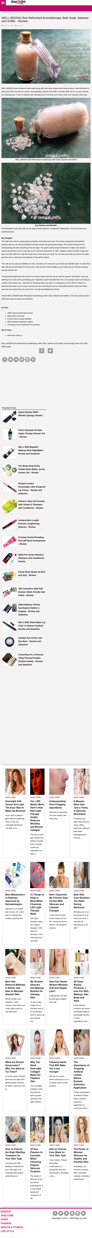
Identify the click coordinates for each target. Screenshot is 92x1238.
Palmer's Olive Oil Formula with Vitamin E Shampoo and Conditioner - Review (31, 504)
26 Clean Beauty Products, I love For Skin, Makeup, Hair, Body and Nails (81, 991)
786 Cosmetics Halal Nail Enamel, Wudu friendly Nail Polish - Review (31, 591)
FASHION (6, 1223)
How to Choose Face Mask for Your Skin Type (57, 1152)
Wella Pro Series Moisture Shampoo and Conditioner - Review (31, 558)
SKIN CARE (10, 797)
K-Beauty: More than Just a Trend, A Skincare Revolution (81, 807)
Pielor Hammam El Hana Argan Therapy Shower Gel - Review (31, 433)
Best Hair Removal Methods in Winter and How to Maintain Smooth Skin (15, 988)
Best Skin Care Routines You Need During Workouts (82, 901)
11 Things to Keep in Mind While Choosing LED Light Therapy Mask (37, 904)
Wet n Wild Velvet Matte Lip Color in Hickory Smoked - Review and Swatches (31, 625)
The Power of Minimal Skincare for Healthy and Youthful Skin (81, 1155)
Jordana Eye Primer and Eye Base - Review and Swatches (30, 641)
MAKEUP (6, 1211)
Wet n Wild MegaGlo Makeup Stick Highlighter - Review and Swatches (31, 450)
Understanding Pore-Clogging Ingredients (57, 804)
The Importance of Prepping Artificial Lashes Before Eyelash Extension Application (81, 1075)
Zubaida (20, 25)
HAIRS (4, 1219)
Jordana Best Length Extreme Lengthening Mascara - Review (28, 523)
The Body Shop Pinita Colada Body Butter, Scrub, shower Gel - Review (31, 469)
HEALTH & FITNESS (12, 1227)
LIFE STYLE (7, 1231)
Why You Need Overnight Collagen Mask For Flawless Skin (35, 1072)
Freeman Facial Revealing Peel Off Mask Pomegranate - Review (32, 540)
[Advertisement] (24, 381)
